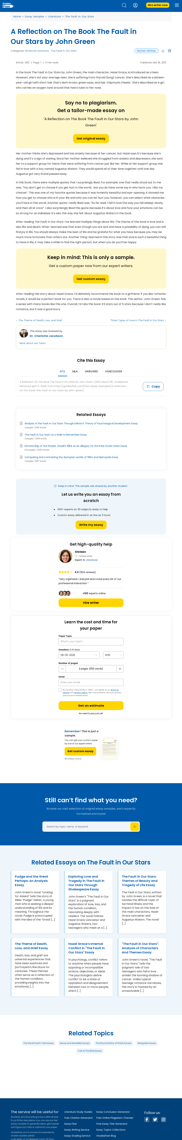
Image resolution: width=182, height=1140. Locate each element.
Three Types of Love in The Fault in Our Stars (137, 320)
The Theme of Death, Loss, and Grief (40, 320)
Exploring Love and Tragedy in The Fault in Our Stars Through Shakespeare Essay (86, 882)
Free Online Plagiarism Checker (114, 1118)
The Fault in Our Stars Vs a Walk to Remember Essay (56, 434)
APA (62, 371)
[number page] (91, 668)
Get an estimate (91, 705)
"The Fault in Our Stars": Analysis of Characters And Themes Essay (140, 948)
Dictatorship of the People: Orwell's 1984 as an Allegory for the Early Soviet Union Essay (76, 446)
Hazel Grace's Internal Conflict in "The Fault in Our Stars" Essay (86, 948)
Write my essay (91, 525)
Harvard (91, 371)
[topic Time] (113, 655)
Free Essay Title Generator (111, 1124)
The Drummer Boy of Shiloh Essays (114, 1043)
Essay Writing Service (76, 1129)
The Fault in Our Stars (79, 16)
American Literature (37, 50)
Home (17, 16)
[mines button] (62, 668)
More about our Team (32, 343)
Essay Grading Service (77, 1135)
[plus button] (120, 668)
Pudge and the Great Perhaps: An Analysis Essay (31, 880)
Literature (54, 16)
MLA (75, 371)
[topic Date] (79, 655)
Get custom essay (91, 279)
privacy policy (80, 692)
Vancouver (113, 371)
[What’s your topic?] (91, 641)
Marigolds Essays (147, 1043)
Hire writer (91, 603)
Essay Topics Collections (110, 1129)
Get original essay (91, 138)
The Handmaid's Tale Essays (38, 1043)
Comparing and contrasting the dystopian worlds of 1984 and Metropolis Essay (71, 457)
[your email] (91, 682)
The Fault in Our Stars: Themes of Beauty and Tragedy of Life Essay (140, 880)
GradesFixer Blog (106, 1135)
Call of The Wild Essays (90, 1050)
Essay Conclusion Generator (113, 1112)
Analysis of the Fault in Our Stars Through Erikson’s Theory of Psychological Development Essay (81, 423)
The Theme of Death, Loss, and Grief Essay (31, 946)
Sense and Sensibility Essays (75, 1043)
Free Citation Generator (78, 1118)
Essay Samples (34, 16)
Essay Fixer (70, 1124)
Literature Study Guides (78, 1112)
